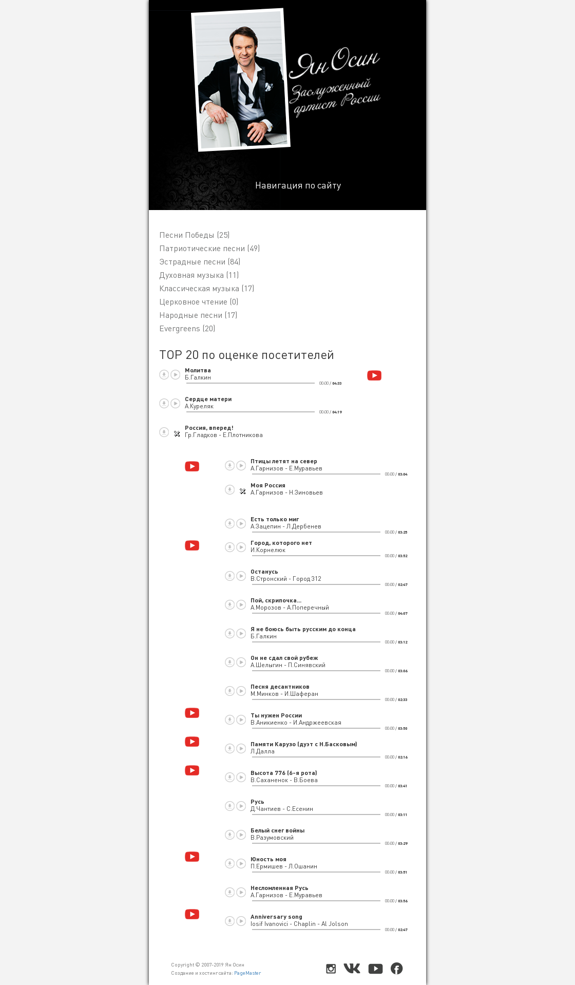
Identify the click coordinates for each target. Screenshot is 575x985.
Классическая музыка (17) (206, 288)
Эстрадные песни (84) (199, 261)
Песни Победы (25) (194, 235)
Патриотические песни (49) (209, 248)
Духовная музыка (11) (199, 275)
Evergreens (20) (187, 328)
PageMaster (247, 973)
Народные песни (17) (198, 315)
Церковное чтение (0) (198, 301)
